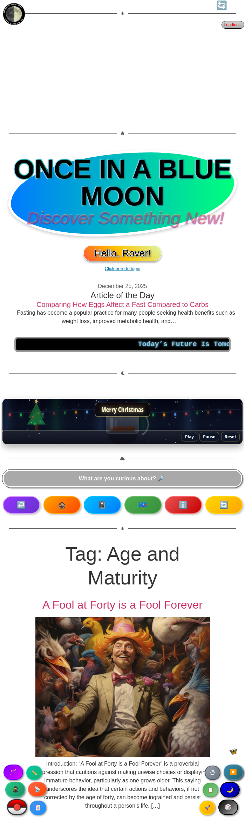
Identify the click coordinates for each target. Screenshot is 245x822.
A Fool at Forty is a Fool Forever (122, 604)
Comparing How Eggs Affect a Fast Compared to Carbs (122, 304)
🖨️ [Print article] (213, 772)
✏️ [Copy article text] (34, 772)
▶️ (233, 772)
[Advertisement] (122, 73)
